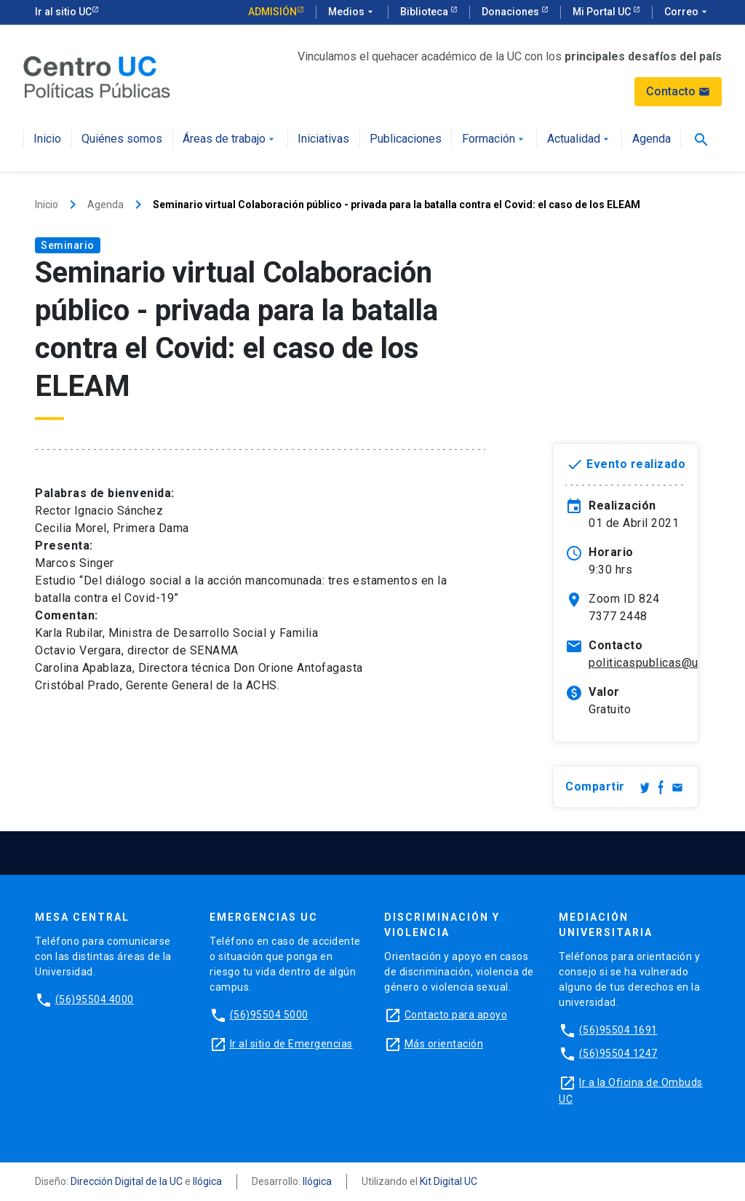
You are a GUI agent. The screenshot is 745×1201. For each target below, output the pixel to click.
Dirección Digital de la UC (127, 1181)
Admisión (272, 11)
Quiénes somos (121, 139)
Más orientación (444, 1044)
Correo (687, 12)
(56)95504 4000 (94, 999)
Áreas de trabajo (230, 139)
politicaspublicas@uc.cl (653, 663)
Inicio (47, 139)
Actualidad (579, 139)
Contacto (678, 91)
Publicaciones (406, 139)
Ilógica (207, 1181)
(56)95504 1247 (618, 1053)
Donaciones (511, 11)
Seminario (68, 245)
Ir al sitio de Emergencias (291, 1044)
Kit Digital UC (448, 1181)
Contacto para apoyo (456, 1014)
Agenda (651, 139)
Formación (494, 139)
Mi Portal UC (603, 11)
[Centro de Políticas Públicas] (96, 76)
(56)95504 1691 (618, 1030)
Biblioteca (425, 11)
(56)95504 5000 (269, 1014)
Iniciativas (323, 139)
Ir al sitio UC (63, 11)
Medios (352, 12)
